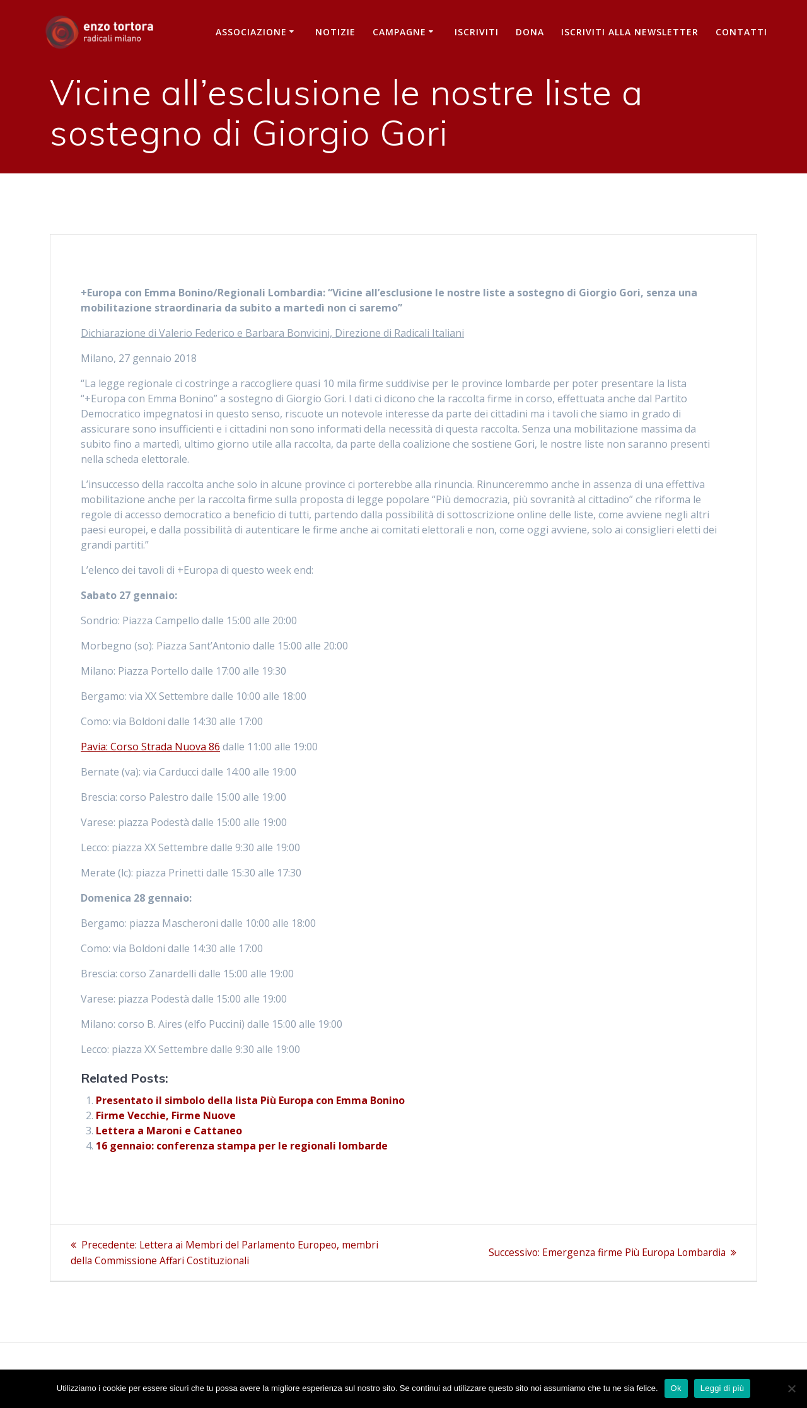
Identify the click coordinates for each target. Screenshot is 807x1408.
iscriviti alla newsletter (630, 32)
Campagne (399, 32)
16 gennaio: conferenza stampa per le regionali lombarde (242, 1146)
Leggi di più (722, 1388)
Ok (676, 1388)
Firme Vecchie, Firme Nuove (166, 1115)
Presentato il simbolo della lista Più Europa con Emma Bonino (250, 1100)
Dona (530, 32)
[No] (791, 1388)
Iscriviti (477, 32)
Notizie (335, 32)
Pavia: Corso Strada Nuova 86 (150, 746)
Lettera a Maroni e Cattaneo (169, 1130)
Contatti (741, 32)
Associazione (251, 32)
